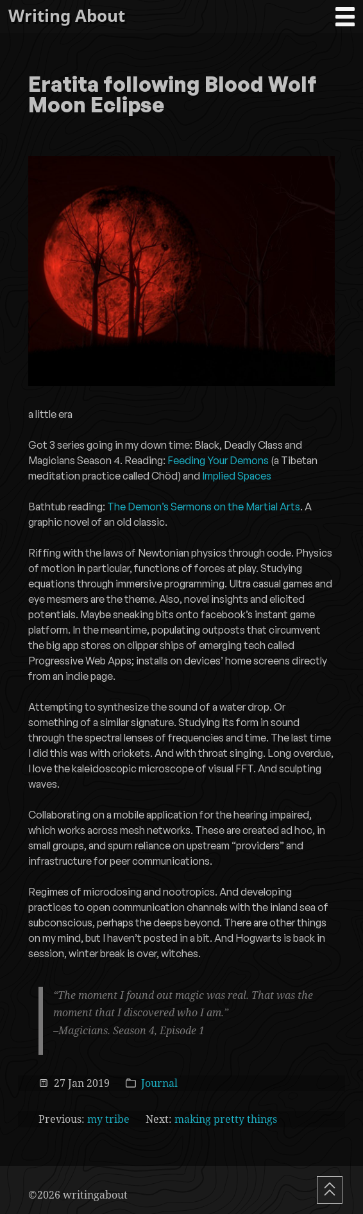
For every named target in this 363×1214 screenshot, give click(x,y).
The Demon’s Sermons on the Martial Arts (203, 506)
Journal (159, 1083)
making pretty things (225, 1119)
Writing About (66, 15)
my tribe (108, 1119)
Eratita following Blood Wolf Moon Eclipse (172, 95)
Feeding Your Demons (218, 460)
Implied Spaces (236, 475)
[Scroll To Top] (329, 1190)
